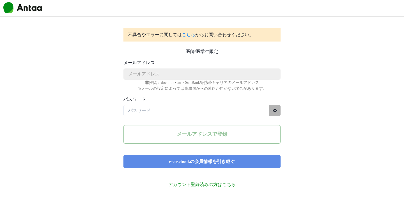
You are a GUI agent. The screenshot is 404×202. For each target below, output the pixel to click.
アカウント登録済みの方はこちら (202, 184)
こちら (188, 34)
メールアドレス (139, 62)
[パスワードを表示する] (275, 110)
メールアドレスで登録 (202, 134)
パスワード (134, 99)
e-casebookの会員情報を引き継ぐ (202, 161)
